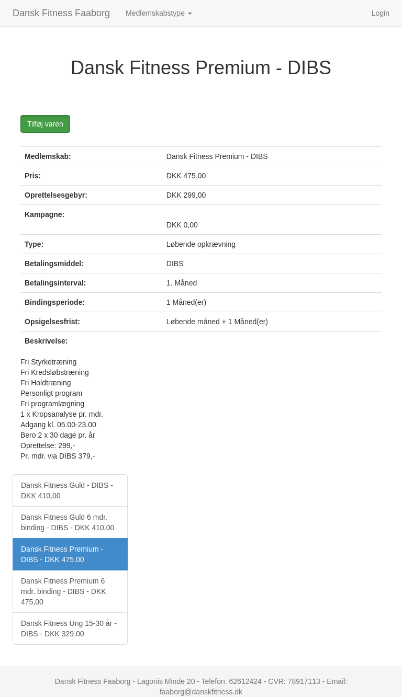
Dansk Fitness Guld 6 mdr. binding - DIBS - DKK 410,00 (67, 522)
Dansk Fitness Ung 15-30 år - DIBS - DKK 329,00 (69, 628)
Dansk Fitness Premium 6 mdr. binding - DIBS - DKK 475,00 (63, 591)
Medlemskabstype (159, 13)
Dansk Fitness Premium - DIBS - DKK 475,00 (62, 554)
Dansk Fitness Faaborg (61, 13)
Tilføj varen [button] (45, 124)
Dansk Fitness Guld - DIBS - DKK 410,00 (67, 490)
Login (380, 13)
